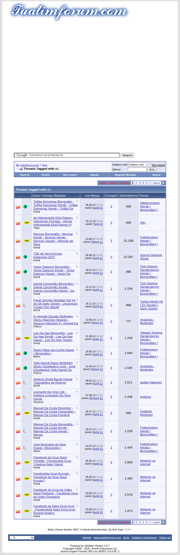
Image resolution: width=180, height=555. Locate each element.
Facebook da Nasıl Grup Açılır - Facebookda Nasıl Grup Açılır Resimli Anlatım (54, 509)
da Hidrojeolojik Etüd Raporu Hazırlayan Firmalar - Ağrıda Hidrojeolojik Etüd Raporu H (53, 221)
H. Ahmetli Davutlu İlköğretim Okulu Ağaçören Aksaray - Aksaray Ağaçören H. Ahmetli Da (55, 320)
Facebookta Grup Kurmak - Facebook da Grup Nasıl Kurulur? (52, 477)
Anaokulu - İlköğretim (147, 321)
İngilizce (145, 396)
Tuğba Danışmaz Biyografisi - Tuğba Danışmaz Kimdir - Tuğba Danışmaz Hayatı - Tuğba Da (55, 205)
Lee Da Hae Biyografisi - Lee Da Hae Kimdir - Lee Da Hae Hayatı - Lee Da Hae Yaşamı (53, 336)
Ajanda (94, 174)
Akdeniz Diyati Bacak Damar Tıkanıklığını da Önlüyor (53, 380)
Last (156, 183)
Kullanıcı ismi (119, 164)
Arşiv (126, 537)
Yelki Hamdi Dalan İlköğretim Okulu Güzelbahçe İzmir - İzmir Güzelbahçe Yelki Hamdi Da (54, 366)
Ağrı (142, 222)
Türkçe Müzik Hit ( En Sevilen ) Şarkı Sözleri (151, 305)
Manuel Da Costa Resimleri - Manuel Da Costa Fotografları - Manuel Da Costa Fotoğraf (54, 411)
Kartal (36, 211)
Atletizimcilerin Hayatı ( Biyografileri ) (150, 206)
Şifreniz (116, 169)
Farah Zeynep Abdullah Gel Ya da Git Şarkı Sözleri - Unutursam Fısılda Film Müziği (55, 303)
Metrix (36, 356)
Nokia (96, 289)
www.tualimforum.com (107, 537)
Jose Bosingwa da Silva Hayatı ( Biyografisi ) (49, 446)
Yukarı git (165, 537)
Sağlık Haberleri (151, 382)
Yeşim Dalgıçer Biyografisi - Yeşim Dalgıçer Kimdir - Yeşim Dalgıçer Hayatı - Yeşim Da (54, 270)
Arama (156, 174)
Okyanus (38, 402)
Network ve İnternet (147, 462)
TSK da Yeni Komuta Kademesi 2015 (47, 255)
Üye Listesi (70, 174)
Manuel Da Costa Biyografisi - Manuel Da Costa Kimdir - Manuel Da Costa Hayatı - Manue (53, 429)
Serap (36, 343)
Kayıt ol (24, 174)
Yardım (45, 174)
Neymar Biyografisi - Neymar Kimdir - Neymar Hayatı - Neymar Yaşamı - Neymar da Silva (53, 239)
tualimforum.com (29, 165)
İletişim (87, 537)
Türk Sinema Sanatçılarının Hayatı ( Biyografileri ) (149, 272)
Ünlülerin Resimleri (146, 413)
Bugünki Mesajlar (125, 174)
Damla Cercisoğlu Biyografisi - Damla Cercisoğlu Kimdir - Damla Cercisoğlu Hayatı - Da (54, 287)
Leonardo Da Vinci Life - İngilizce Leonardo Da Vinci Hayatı (52, 395)
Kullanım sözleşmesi (144, 537)
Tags (44, 165)
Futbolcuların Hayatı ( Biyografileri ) (149, 240)
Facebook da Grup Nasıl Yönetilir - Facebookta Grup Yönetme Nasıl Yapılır (52, 461)
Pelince (95, 241)
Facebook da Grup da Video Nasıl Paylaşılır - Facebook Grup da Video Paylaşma (55, 493)
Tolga (36, 227)
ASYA (36, 310)
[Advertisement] (97, 55)
